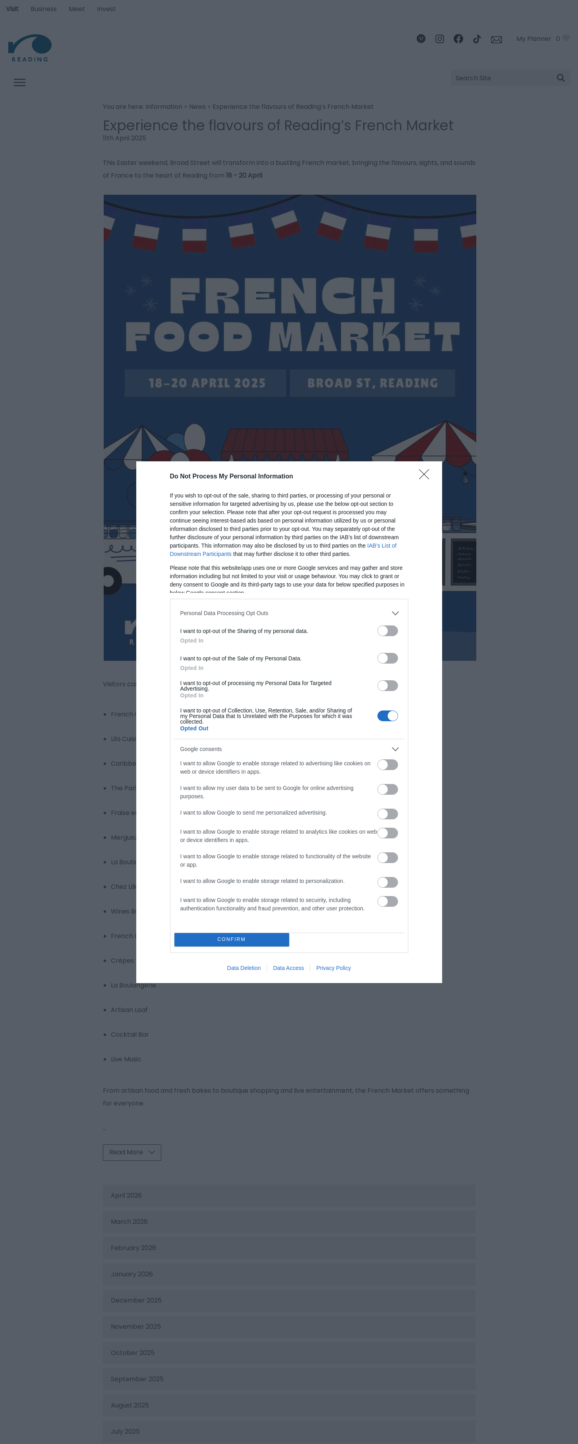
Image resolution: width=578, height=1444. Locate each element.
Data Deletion (244, 968)
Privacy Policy (333, 968)
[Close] (426, 476)
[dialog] (289, 722)
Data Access (288, 968)
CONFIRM (232, 940)
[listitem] (289, 613)
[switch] (387, 630)
